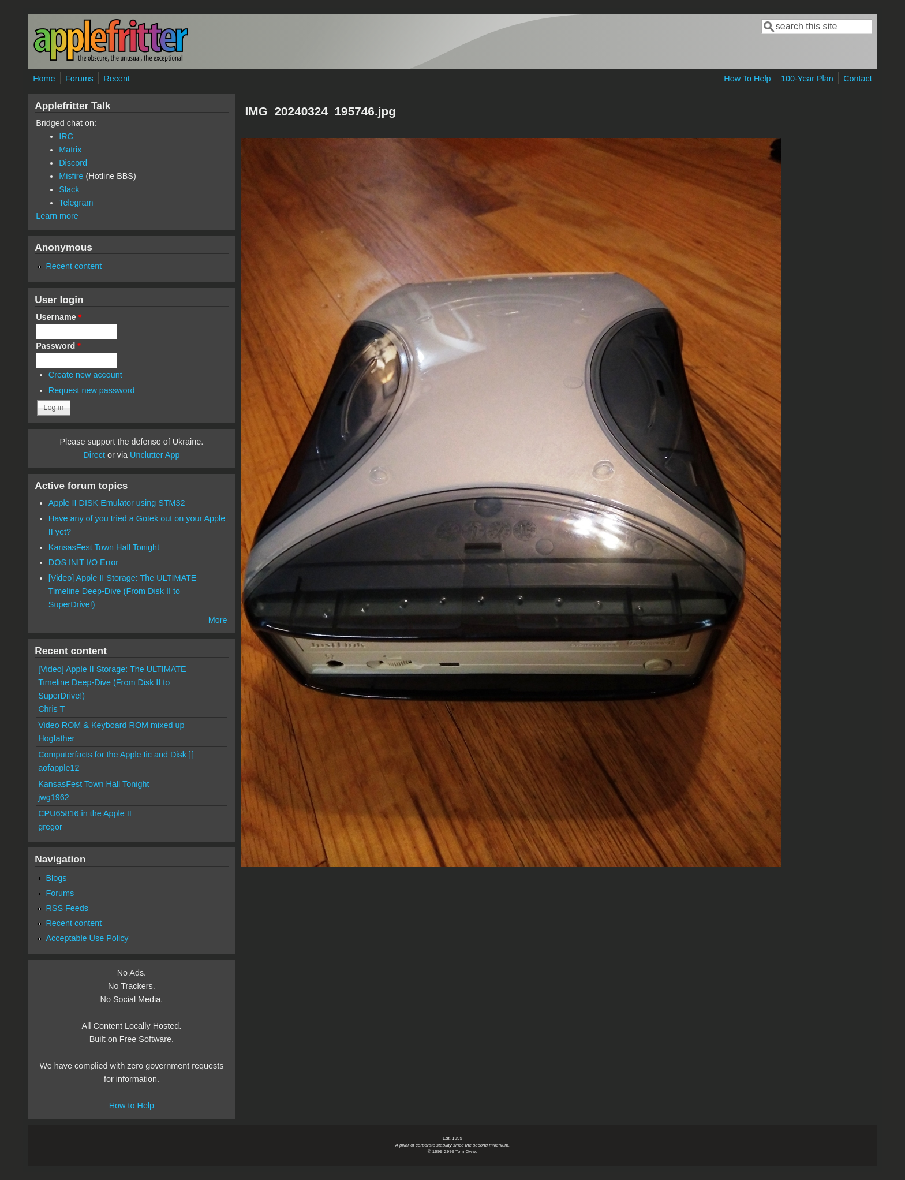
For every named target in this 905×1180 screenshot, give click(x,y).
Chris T (51, 709)
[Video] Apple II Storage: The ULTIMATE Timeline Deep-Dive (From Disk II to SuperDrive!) (122, 591)
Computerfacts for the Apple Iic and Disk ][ (115, 754)
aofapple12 (58, 767)
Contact (857, 78)
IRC (66, 136)
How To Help (747, 78)
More (217, 620)
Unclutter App (154, 455)
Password (58, 345)
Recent (116, 78)
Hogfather (56, 738)
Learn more (57, 216)
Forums (79, 78)
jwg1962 (53, 797)
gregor (50, 826)
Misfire (71, 176)
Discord (73, 162)
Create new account (85, 374)
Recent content (74, 266)
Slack (69, 189)
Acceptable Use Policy (87, 938)
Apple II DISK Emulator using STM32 (116, 502)
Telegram (76, 202)
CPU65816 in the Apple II (85, 813)
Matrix (70, 149)
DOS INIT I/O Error (83, 562)
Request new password (91, 390)
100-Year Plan (807, 78)
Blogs (56, 878)
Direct (94, 455)
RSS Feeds (67, 908)
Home (44, 78)
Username (58, 317)
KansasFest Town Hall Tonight (103, 547)
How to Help (131, 1105)
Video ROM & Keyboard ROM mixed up (111, 725)
